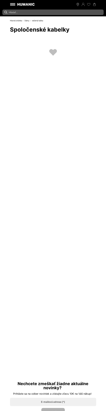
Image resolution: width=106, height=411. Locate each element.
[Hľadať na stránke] (53, 12)
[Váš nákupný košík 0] (94, 4)
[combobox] (53, 12)
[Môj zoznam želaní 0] (89, 4)
